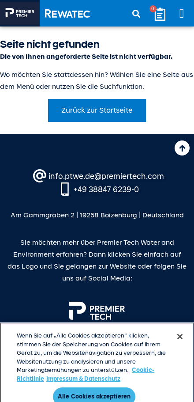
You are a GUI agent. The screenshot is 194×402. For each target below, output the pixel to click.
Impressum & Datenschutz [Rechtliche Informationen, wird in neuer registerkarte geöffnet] (83, 382)
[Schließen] (180, 340)
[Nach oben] (182, 147)
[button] (181, 13)
